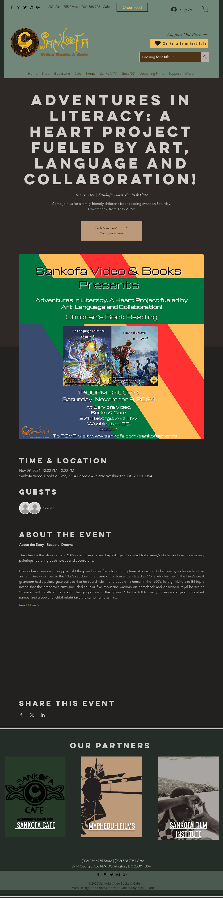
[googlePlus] (38, 7)
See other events (111, 233)
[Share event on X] (32, 715)
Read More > (29, 605)
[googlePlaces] (18, 7)
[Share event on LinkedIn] (43, 715)
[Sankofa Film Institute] (179, 43)
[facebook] (12, 7)
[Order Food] (132, 7)
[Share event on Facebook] (21, 715)
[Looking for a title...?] (166, 57)
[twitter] (25, 7)
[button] (205, 9)
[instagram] (31, 7)
